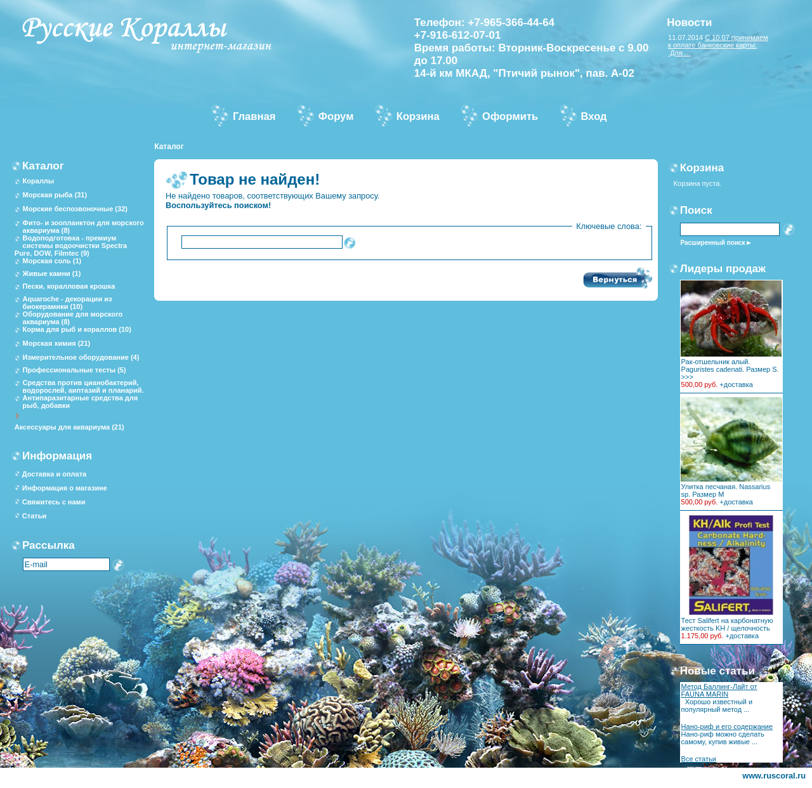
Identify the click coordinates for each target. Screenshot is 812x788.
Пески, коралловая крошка (69, 286)
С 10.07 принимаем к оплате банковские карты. (718, 41)
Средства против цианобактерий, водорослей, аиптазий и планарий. (83, 386)
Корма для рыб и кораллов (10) (77, 329)
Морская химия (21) (57, 343)
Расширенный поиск (712, 242)
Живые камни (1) (52, 273)
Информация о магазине (64, 488)
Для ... (679, 52)
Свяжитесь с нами (54, 502)
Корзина (702, 168)
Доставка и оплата (54, 474)
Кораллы (39, 181)
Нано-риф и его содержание (727, 726)
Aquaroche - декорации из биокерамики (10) (67, 302)
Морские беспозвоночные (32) (75, 209)
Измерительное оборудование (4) (81, 357)
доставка (738, 384)
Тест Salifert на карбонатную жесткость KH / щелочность (727, 624)
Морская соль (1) (52, 261)
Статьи (34, 516)
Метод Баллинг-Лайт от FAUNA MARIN (719, 690)
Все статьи (698, 759)
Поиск (696, 210)
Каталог (169, 146)
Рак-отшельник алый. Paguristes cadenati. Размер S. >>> (730, 369)
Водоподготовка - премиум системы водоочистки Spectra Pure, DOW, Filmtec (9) (71, 245)
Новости (689, 22)
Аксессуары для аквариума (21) (69, 427)
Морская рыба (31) (55, 195)
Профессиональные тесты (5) (74, 370)
